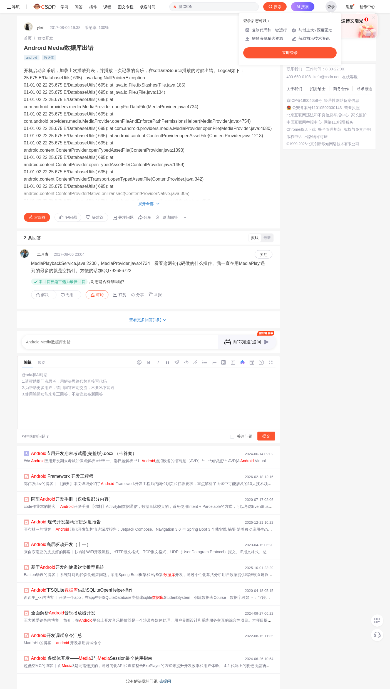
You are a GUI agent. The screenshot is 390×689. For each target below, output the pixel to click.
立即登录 (290, 53)
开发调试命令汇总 (56, 635)
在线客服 (350, 77)
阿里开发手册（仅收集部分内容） (72, 499)
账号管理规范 (329, 129)
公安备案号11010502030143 (317, 107)
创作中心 (367, 6)
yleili (40, 27)
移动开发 (45, 38)
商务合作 (341, 89)
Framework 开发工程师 (62, 476)
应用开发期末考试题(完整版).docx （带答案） (84, 453)
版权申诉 (294, 136)
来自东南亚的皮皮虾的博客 (47, 552)
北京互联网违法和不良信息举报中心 (318, 115)
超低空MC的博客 (38, 665)
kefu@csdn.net (327, 77)
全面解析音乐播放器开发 (63, 613)
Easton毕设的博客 (40, 574)
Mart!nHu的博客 (38, 643)
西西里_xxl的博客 (39, 597)
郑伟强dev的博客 (39, 483)
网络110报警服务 (339, 122)
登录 (331, 6)
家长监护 (359, 115)
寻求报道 (364, 89)
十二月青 (41, 254)
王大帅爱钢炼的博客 (41, 620)
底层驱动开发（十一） (61, 544)
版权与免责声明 (357, 129)
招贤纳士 (318, 89)
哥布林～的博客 (37, 529)
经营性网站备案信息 (341, 100)
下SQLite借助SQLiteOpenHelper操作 (82, 590)
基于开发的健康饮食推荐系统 (67, 567)
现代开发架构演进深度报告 (66, 522)
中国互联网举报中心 (304, 122)
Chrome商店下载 (301, 129)
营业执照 (352, 107)
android (31, 58)
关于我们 (294, 89)
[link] (28, 38)
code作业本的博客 (40, 506)
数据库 (49, 58)
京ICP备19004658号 (304, 100)
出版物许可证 (316, 136)
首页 (28, 38)
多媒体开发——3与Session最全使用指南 (92, 658)
